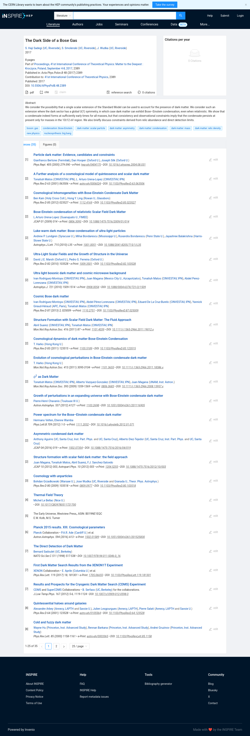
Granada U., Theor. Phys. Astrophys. (135, 481)
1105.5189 (85, 348)
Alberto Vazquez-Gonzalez (92, 382)
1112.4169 (85, 202)
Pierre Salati (146, 608)
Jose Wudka (83, 481)
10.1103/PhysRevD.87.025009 (120, 310)
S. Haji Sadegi (33, 48)
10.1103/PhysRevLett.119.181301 (131, 575)
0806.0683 (107, 386)
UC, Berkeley (63, 551)
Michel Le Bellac (43, 500)
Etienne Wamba (63, 420)
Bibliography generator (158, 683)
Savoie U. (85, 608)
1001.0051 (90, 244)
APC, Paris (59, 306)
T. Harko (38, 344)
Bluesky (212, 690)
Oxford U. (93, 160)
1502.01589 (92, 537)
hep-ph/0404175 (91, 164)
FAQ (82, 683)
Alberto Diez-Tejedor (131, 439)
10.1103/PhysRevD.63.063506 (127, 183)
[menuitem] (210, 15)
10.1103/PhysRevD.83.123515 (118, 348)
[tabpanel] (125, 400)
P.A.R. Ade (67, 532)
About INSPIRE (35, 683)
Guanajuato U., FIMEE (74, 217)
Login (240, 15)
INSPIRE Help (88, 690)
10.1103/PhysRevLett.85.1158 (134, 636)
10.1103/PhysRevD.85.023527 (118, 202)
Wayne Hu (39, 627)
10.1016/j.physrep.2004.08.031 (127, 164)
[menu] (218, 15)
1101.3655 (107, 367)
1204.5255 (111, 466)
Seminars (121, 24)
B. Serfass (88, 589)
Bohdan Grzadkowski (46, 481)
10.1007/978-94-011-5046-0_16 (102, 555)
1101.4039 (98, 329)
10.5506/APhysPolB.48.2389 (48, 85)
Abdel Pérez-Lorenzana (100, 301)
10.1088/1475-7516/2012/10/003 (146, 466)
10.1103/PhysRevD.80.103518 (118, 485)
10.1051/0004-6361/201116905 (126, 405)
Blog (210, 683)
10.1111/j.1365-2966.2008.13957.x (142, 386)
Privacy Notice (34, 696)
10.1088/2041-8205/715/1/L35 (122, 244)
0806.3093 (75, 221)
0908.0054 (93, 287)
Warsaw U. (67, 481)
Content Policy (34, 690)
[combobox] (124, 16)
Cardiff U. (81, 532)
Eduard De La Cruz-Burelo (153, 301)
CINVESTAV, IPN (64, 179)
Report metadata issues (94, 696)
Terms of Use (34, 703)
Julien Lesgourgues (105, 608)
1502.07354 (76, 447)
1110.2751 (88, 310)
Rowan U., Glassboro (96, 198)
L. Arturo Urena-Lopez (89, 179)
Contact (213, 703)
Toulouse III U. (70, 401)
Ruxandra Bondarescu (131, 236)
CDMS (37, 589)
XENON (37, 570)
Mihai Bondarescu (86, 236)
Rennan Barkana (98, 627)
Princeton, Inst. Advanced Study (66, 627)
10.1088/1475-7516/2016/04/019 (111, 447)
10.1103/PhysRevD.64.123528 (127, 613)
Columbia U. (81, 570)
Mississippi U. (107, 236)
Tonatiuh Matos (42, 179)
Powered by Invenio (21, 730)
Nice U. (59, 500)
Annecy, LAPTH (64, 608)
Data (174, 24)
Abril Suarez (40, 325)
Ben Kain (38, 198)
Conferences (149, 24)
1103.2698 (92, 405)
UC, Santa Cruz (108, 439)
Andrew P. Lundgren (45, 236)
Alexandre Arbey (43, 608)
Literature (53, 24)
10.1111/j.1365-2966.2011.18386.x (142, 367)
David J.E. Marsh (43, 259)
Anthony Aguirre (43, 439)
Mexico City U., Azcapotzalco (122, 278)
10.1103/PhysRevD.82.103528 (118, 263)
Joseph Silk (108, 160)
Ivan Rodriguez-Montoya (48, 278)
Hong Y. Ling (75, 198)
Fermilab (64, 160)
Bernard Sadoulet (43, 551)
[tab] (36, 144)
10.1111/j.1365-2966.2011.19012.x (133, 329)
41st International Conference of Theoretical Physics (76, 77)
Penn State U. (155, 236)
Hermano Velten (43, 420)
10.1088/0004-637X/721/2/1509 (126, 287)
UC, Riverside (52, 48)
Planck (37, 532)
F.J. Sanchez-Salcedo (100, 462)
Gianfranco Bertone (45, 160)
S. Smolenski (69, 48)
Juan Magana (94, 278)
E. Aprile (67, 570)
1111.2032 (82, 424)
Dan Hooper (78, 160)
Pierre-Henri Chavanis (46, 401)
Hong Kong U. (53, 344)
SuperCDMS (54, 589)
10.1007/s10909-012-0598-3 (111, 594)
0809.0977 (85, 485)
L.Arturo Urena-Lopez (46, 217)
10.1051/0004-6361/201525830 (126, 537)
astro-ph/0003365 (97, 636)
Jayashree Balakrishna (179, 236)
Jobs (99, 24)
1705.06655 (96, 575)
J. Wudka (102, 48)
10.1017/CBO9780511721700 (58, 504)
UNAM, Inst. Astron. (162, 382)
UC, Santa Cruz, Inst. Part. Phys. (74, 439)
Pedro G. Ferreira (79, 259)
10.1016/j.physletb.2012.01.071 (115, 424)
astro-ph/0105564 (90, 613)
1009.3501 (85, 263)
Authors (77, 24)
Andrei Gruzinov (159, 627)
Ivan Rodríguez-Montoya (48, 301)
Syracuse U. (66, 236)
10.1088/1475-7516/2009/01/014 (109, 221)
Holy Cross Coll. (55, 198)
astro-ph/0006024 (90, 183)
